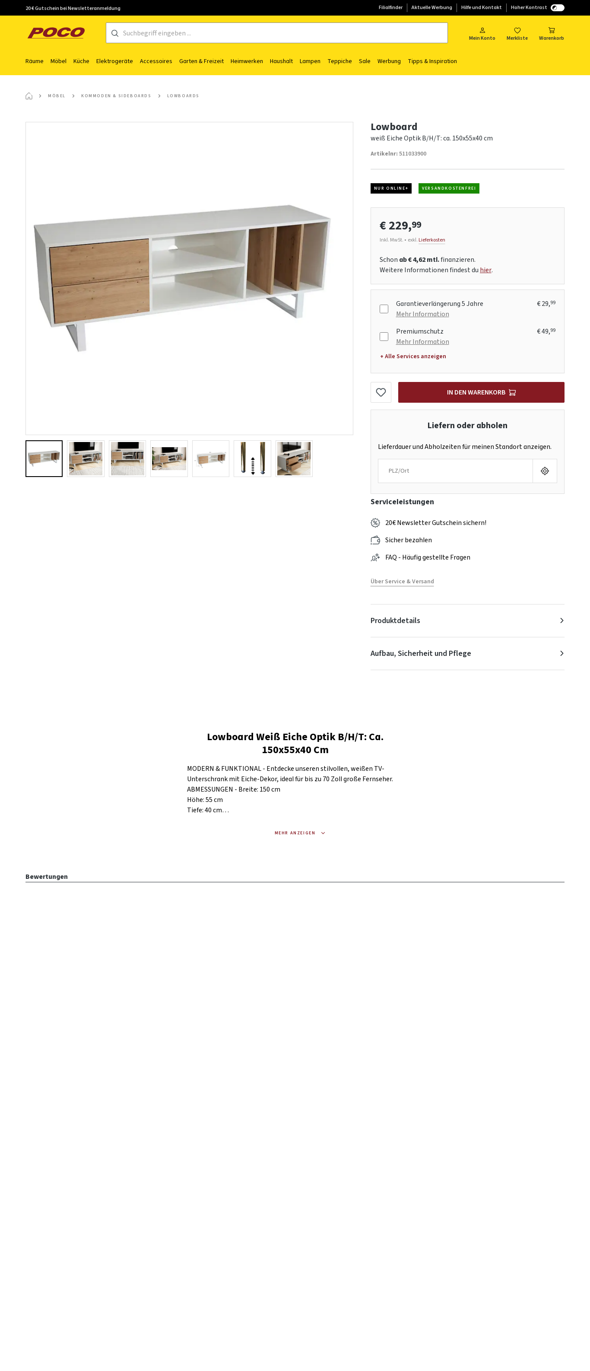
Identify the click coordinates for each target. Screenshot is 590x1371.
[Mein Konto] (482, 33)
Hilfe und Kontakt (481, 7)
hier (486, 270)
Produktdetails (395, 620)
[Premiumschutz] (384, 336)
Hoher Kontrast (538, 7)
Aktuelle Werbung (432, 7)
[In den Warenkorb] (481, 392)
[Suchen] (115, 33)
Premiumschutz (420, 331)
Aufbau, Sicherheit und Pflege (421, 653)
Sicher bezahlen (408, 540)
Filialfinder (391, 7)
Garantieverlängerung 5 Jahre (439, 304)
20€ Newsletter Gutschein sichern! (435, 523)
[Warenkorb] (551, 33)
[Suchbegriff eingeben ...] (285, 33)
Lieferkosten (432, 240)
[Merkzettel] (517, 33)
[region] (189, 299)
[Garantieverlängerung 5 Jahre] (384, 309)
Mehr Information (422, 314)
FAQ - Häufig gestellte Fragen (427, 557)
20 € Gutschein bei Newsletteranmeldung (73, 8)
